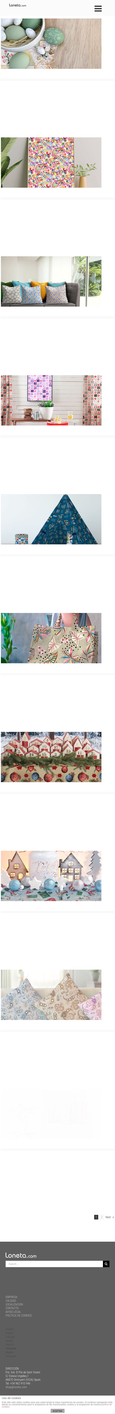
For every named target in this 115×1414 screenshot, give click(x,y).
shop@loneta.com (16, 1387)
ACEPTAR (57, 1411)
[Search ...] (54, 1264)
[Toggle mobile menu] (99, 8)
